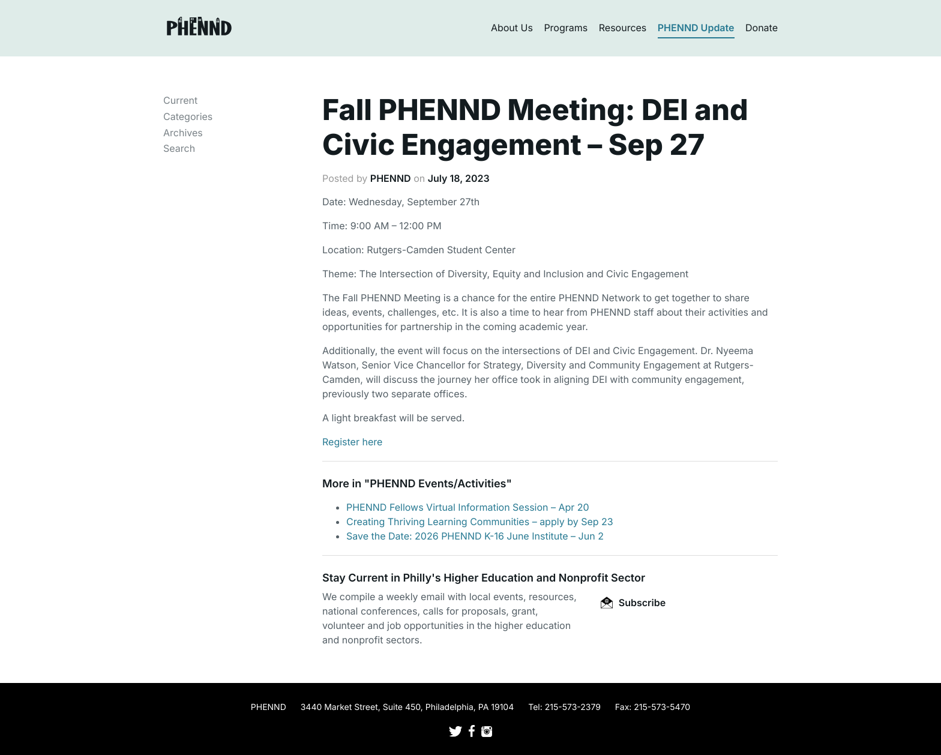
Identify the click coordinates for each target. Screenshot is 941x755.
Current (180, 100)
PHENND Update (696, 28)
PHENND (390, 178)
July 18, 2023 (459, 178)
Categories (187, 116)
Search (179, 148)
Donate (761, 28)
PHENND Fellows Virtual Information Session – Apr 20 (467, 507)
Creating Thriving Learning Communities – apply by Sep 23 (479, 522)
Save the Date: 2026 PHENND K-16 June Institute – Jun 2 (475, 536)
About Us (512, 28)
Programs (566, 28)
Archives (183, 133)
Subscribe (633, 603)
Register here (352, 442)
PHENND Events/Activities (438, 484)
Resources (623, 28)
